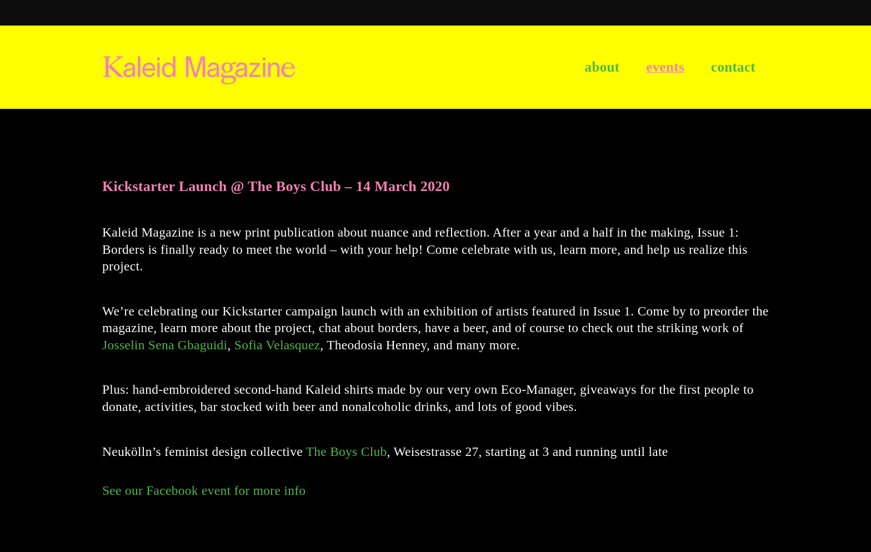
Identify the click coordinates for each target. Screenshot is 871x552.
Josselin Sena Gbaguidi (164, 345)
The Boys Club (346, 451)
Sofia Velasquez (277, 345)
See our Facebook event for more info (204, 490)
